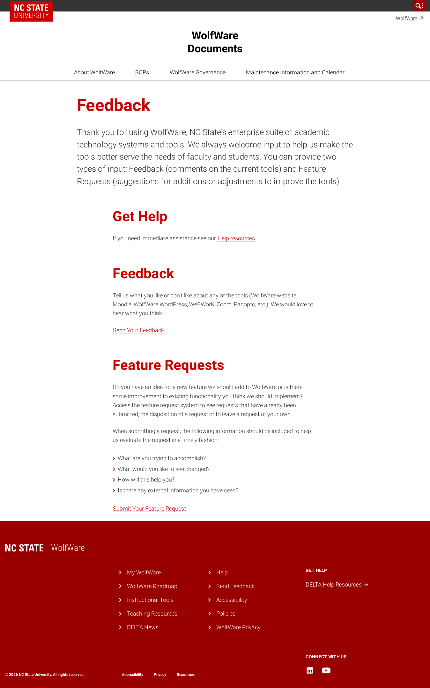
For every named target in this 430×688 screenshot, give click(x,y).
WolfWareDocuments (215, 42)
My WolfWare (144, 572)
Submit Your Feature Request (149, 508)
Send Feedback (235, 586)
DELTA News (143, 627)
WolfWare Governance (198, 72)
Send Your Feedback (138, 330)
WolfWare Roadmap (152, 586)
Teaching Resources (152, 613)
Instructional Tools (150, 600)
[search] (419, 5)
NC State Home (34, 5)
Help (222, 572)
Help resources (236, 238)
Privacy (160, 674)
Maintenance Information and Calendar (295, 72)
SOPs (142, 72)
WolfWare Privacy (238, 627)
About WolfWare (94, 72)
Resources (186, 674)
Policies (225, 613)
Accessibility (231, 600)
